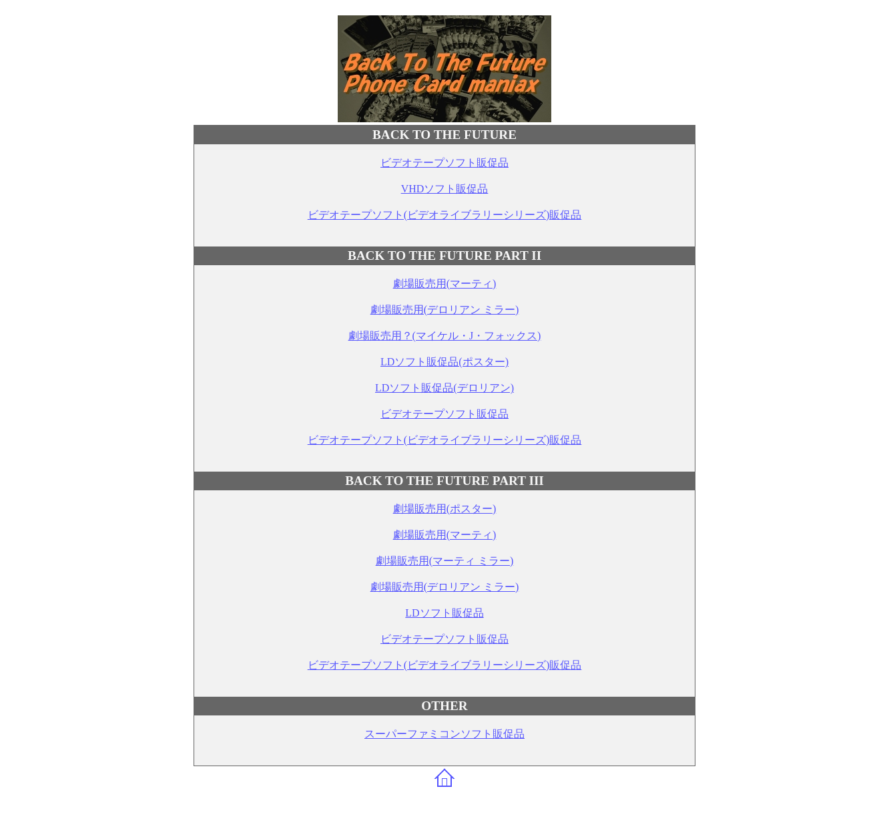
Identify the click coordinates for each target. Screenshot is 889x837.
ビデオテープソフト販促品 (444, 162)
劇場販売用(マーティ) (445, 283)
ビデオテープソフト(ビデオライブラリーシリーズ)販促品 (445, 214)
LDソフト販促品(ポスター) (444, 361)
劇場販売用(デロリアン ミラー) (444, 309)
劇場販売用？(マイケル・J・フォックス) (444, 335)
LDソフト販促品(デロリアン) (444, 387)
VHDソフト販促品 (445, 188)
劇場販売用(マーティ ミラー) (445, 560)
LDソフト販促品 (444, 613)
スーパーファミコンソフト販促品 (444, 733)
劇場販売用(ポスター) (445, 508)
